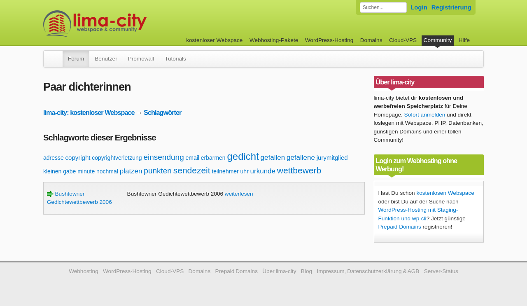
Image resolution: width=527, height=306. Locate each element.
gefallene (301, 157)
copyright (78, 157)
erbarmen (213, 157)
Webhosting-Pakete (274, 40)
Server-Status (441, 271)
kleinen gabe (59, 171)
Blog (306, 271)
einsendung (163, 157)
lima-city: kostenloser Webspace (89, 112)
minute (86, 171)
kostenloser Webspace (214, 40)
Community (438, 40)
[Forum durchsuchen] (383, 7)
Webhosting (83, 271)
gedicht (243, 156)
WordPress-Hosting (329, 40)
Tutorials (175, 59)
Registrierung (451, 7)
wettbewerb (299, 170)
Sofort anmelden (424, 115)
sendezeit (191, 170)
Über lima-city (279, 271)
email (192, 157)
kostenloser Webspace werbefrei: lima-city (125, 23)
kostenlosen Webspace (445, 193)
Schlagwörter (162, 112)
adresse (53, 157)
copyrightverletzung (117, 157)
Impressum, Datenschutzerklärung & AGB (368, 271)
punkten (158, 170)
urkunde (262, 171)
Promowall (141, 59)
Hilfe (464, 40)
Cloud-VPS (403, 40)
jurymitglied (332, 157)
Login (418, 7)
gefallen (273, 157)
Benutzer (106, 59)
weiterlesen (239, 194)
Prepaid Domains (399, 227)
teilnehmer (225, 171)
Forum (76, 59)
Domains (371, 40)
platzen (131, 171)
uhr (244, 171)
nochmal (107, 171)
